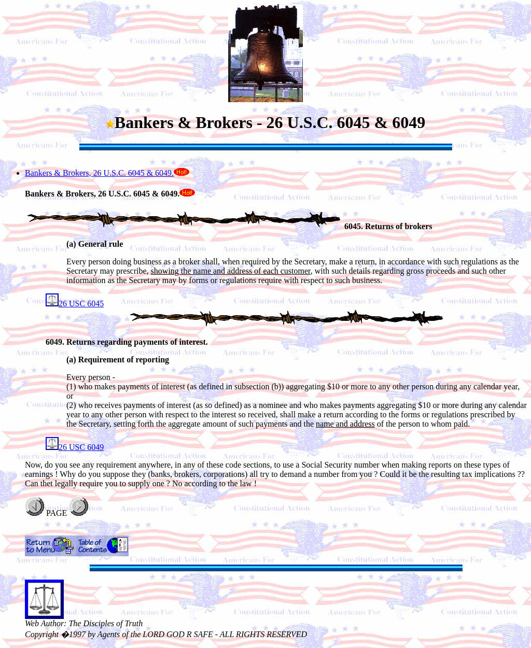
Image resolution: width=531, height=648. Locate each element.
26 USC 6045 (75, 303)
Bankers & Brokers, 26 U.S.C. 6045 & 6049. (99, 172)
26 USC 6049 (75, 447)
